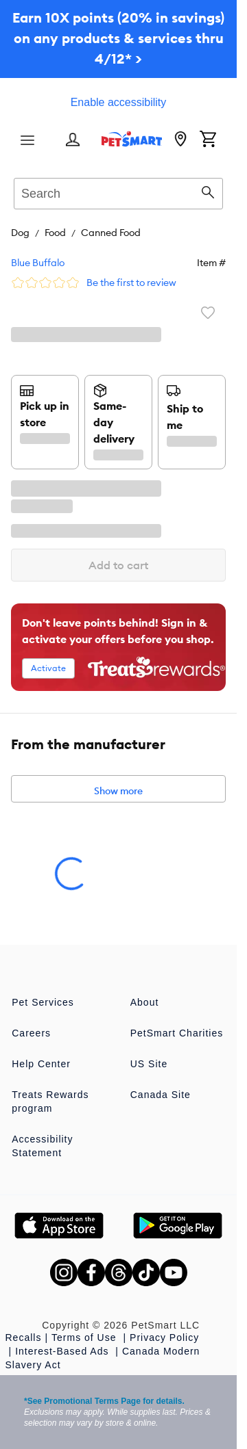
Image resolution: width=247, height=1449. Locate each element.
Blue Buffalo (37, 263)
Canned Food (111, 232)
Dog (20, 232)
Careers (31, 1033)
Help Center (41, 1063)
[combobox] (118, 191)
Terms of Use (85, 1337)
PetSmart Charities (176, 1033)
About (144, 1002)
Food (55, 232)
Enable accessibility (119, 102)
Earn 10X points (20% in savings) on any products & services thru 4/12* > (118, 38)
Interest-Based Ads (63, 1351)
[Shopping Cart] (208, 140)
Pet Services (43, 1002)
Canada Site (160, 1094)
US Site (148, 1063)
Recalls (23, 1337)
